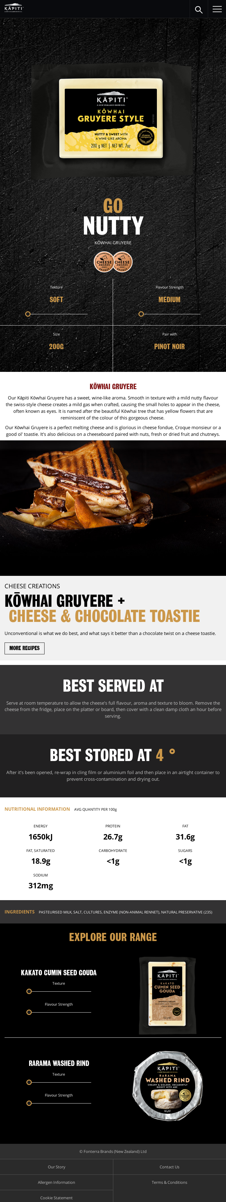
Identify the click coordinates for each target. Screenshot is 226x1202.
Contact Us (169, 1167)
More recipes (24, 648)
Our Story (56, 1167)
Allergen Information (56, 1182)
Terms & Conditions (169, 1182)
